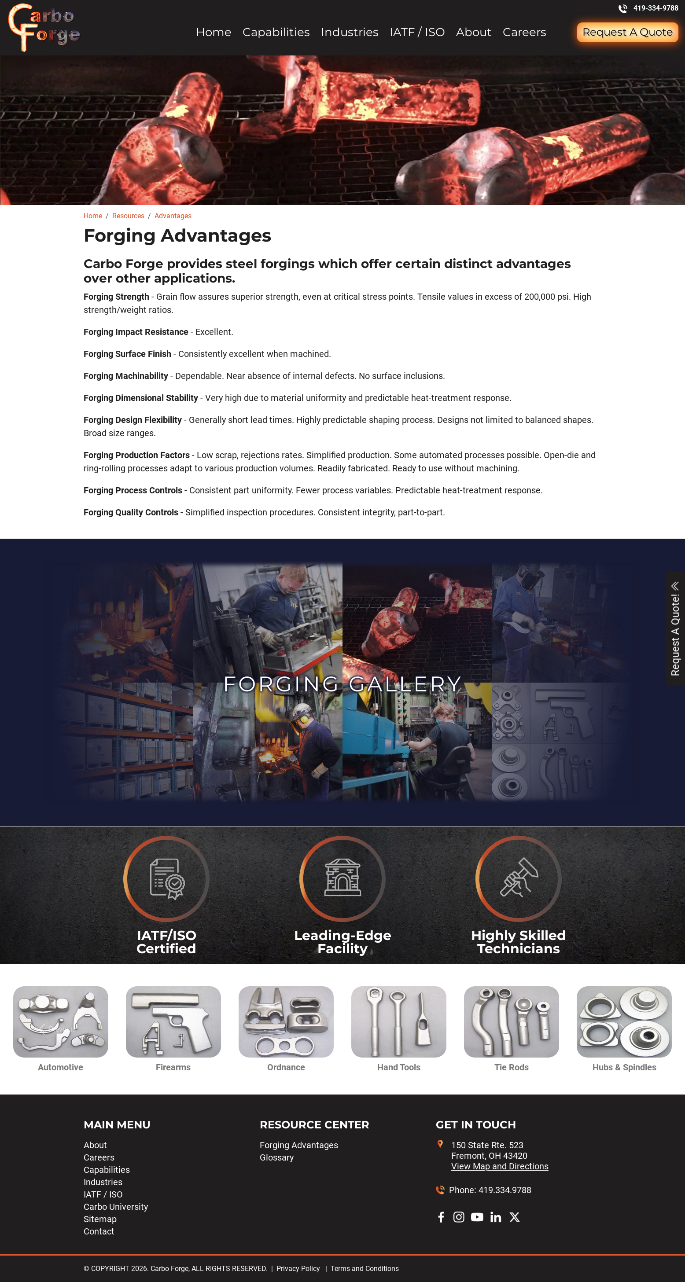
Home (214, 32)
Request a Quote (627, 32)
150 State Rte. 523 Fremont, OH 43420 (500, 1156)
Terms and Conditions (365, 1268)
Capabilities (276, 32)
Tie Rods (511, 1067)
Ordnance (286, 1067)
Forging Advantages (299, 1145)
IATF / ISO (417, 32)
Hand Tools (398, 1067)
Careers (524, 32)
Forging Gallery (343, 684)
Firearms (173, 1067)
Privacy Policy (298, 1268)
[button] (55, 1029)
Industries (350, 32)
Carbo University (116, 1206)
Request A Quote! (675, 628)
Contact (99, 1231)
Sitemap (100, 1219)
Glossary (277, 1157)
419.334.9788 (505, 1190)
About (474, 32)
